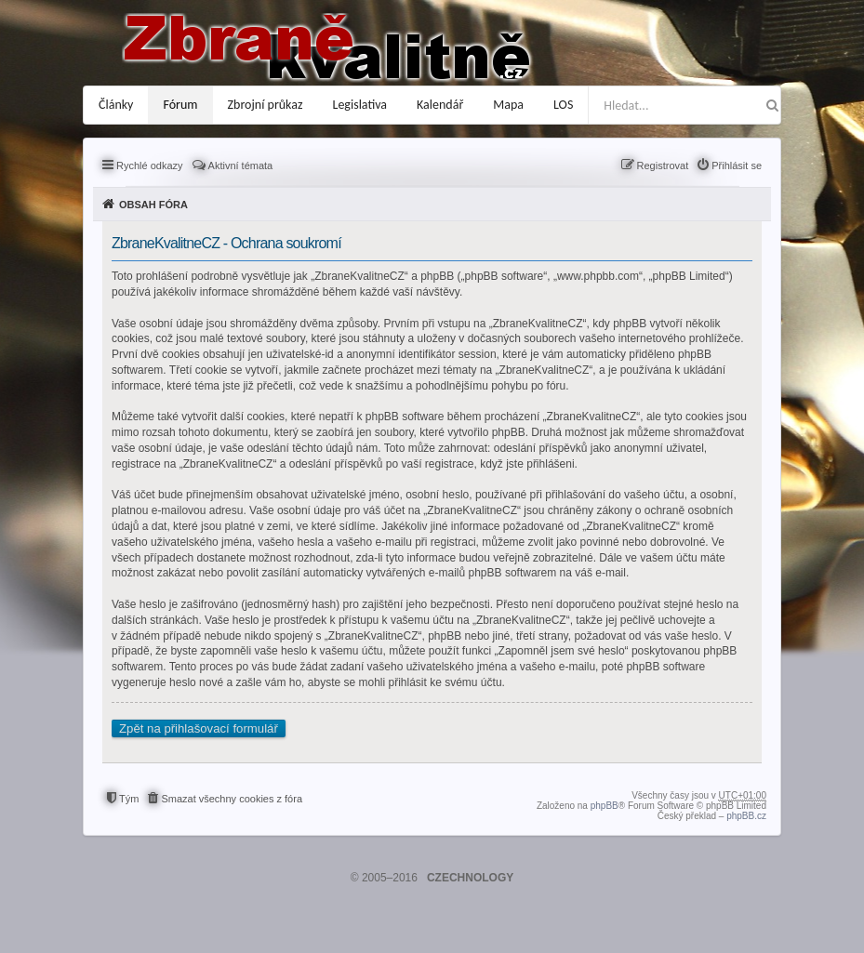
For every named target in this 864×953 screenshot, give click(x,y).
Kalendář (440, 105)
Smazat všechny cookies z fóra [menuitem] (231, 798)
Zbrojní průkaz (265, 105)
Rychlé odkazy (149, 165)
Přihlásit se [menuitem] (736, 165)
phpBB (604, 806)
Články (116, 105)
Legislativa (360, 105)
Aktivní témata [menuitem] (240, 165)
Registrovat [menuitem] (663, 165)
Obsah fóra (153, 204)
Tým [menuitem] (129, 798)
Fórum (180, 105)
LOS (563, 105)
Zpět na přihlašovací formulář (198, 728)
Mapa (508, 105)
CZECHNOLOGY (470, 877)
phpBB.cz (746, 816)
